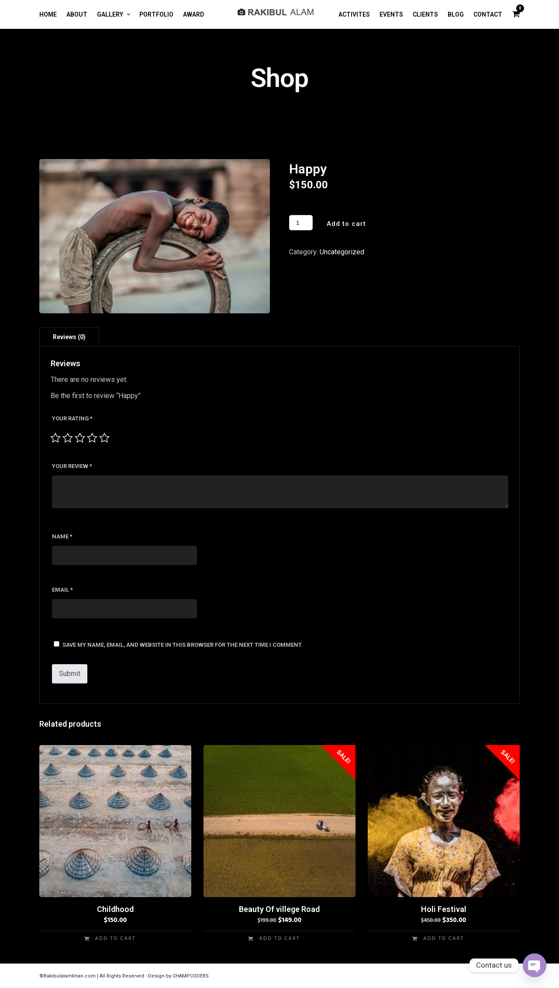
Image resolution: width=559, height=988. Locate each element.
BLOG (456, 14)
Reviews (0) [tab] (69, 336)
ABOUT (76, 14)
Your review (72, 466)
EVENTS (391, 14)
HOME (48, 14)
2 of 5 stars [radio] (67, 438)
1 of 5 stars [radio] (55, 438)
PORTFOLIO (156, 14)
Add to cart (346, 224)
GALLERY (110, 14)
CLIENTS (425, 14)
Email (62, 589)
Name (62, 536)
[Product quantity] (301, 222)
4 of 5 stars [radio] (92, 438)
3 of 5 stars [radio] (80, 438)
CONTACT (487, 14)
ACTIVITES (354, 14)
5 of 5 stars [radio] (104, 438)
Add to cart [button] (115, 939)
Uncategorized (342, 252)
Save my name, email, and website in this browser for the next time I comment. (182, 644)
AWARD (193, 14)
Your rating (72, 418)
